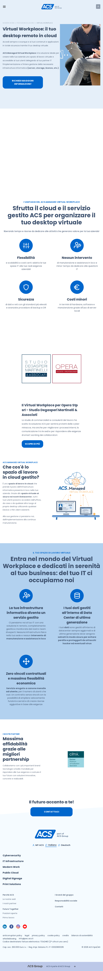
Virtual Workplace (44, 23)
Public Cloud (11, 872)
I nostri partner (9, 903)
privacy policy (38, 935)
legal (27, 935)
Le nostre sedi (9, 899)
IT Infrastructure (13, 861)
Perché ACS (8, 895)
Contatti (59, 906)
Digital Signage (12, 878)
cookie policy (53, 935)
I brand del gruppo (64, 895)
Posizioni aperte (10, 913)
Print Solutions (12, 884)
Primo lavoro (8, 917)
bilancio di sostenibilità (82, 935)
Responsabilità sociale (66, 900)
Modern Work (8, 23)
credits (65, 935)
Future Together (11, 909)
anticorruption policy (12, 935)
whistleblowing (9, 938)
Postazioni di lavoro (25, 23)
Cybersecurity (12, 855)
